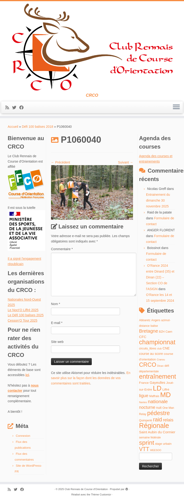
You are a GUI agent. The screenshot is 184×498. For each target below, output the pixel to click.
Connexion (23, 436)
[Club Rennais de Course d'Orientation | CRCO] (92, 47)
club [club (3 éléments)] (159, 348)
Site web (57, 342)
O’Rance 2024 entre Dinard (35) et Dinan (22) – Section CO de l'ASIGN (160, 277)
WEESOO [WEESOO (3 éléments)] (155, 450)
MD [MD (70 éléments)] (165, 394)
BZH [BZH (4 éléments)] (161, 331)
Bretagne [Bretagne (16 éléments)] (148, 331)
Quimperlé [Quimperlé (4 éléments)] (145, 420)
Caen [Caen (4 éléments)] (169, 331)
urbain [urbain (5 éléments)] (167, 443)
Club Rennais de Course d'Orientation (86, 489)
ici (27, 375)
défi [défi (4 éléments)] (166, 365)
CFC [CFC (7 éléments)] (142, 337)
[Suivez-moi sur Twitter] (15, 107)
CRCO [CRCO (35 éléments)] (147, 364)
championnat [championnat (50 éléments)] (157, 342)
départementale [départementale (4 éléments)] (149, 371)
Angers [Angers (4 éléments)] (155, 320)
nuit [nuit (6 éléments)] (158, 407)
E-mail (56, 323)
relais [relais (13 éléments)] (168, 419)
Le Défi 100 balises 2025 (26, 315)
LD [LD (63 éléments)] (157, 388)
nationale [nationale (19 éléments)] (158, 401)
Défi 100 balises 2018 (37, 126)
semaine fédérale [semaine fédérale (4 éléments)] (150, 437)
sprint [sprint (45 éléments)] (146, 442)
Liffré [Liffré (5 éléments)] (165, 389)
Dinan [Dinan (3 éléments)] (160, 365)
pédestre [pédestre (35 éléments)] (158, 413)
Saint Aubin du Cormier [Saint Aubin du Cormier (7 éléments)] (157, 432)
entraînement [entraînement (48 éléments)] (157, 376)
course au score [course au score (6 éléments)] (151, 354)
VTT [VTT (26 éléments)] (144, 449)
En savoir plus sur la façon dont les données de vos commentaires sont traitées (90, 378)
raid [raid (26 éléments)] (157, 419)
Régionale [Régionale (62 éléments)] (154, 425)
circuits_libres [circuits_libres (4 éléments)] (147, 348)
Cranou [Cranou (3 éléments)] (161, 359)
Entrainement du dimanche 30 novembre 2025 (158, 200)
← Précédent (60, 162)
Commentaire (62, 249)
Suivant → (125, 162)
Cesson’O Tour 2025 (22, 320)
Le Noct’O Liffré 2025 (23, 310)
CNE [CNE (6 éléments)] (166, 348)
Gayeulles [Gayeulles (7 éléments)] (157, 382)
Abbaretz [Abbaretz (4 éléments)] (144, 320)
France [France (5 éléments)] (144, 382)
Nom (55, 304)
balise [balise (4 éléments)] (154, 325)
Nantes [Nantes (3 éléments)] (143, 402)
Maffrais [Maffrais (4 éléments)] (154, 396)
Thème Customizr (101, 494)
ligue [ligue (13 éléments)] (143, 395)
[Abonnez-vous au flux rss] (8, 107)
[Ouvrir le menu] (176, 107)
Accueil (13, 126)
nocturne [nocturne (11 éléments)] (147, 407)
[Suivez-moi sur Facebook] (23, 107)
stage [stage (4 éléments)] (158, 443)
